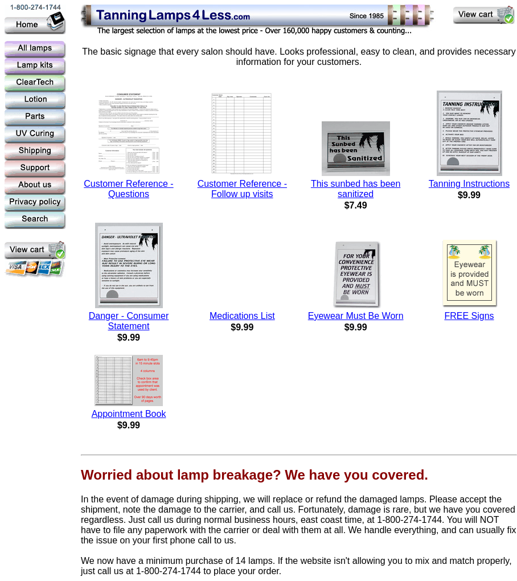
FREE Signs (469, 316)
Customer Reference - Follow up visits (242, 189)
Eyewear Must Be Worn (356, 316)
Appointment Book (129, 414)
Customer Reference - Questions (128, 189)
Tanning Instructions (469, 184)
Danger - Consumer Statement (129, 321)
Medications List (242, 316)
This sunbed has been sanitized (355, 189)
